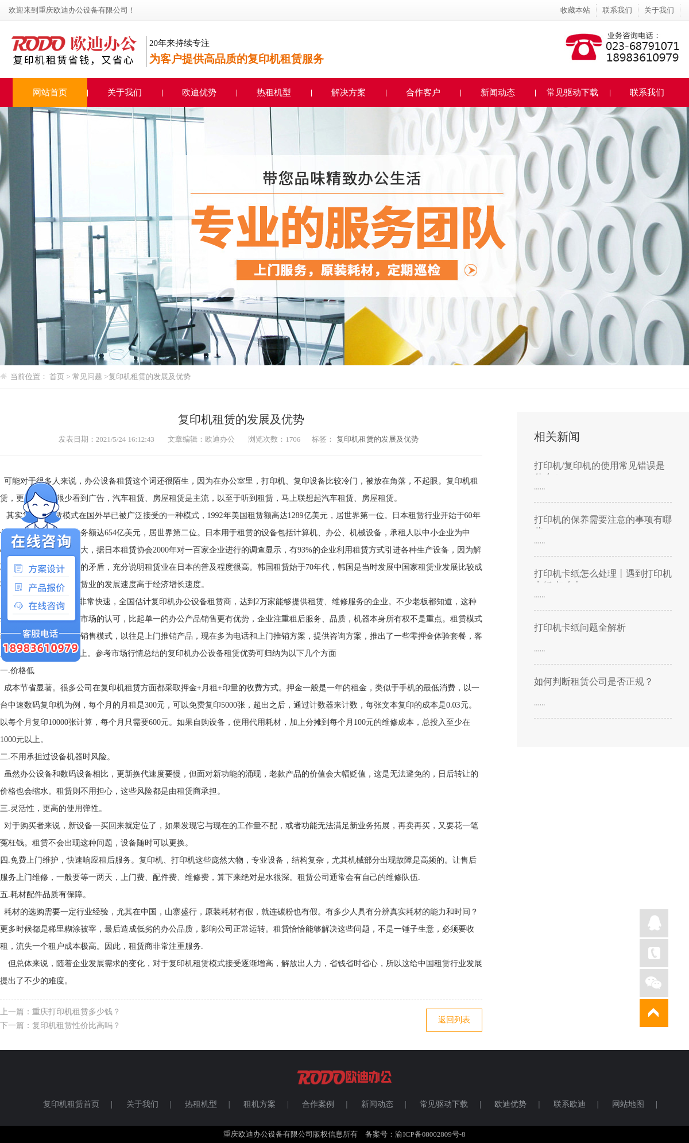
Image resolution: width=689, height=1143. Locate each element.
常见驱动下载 (572, 92)
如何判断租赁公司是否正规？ (593, 681)
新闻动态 (498, 92)
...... (539, 486)
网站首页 (50, 92)
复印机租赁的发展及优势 (150, 376)
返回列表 (454, 1019)
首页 (56, 376)
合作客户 (423, 92)
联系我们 (617, 10)
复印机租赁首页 (71, 1104)
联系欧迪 (569, 1104)
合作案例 (318, 1104)
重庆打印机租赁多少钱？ (76, 1011)
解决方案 (348, 92)
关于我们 (659, 10)
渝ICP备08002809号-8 (430, 1134)
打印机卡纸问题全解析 (580, 627)
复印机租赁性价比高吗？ (76, 1025)
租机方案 (259, 1104)
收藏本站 (575, 10)
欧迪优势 (199, 92)
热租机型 (274, 92)
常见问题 (88, 376)
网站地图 (628, 1104)
